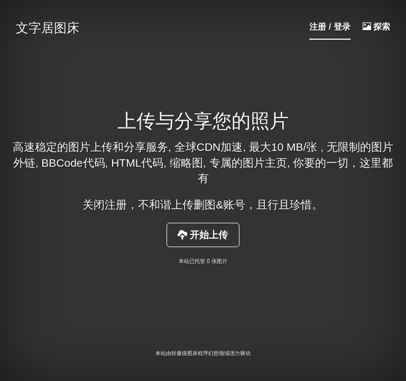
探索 (376, 26)
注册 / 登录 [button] (329, 26)
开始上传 (203, 234)
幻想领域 (218, 353)
